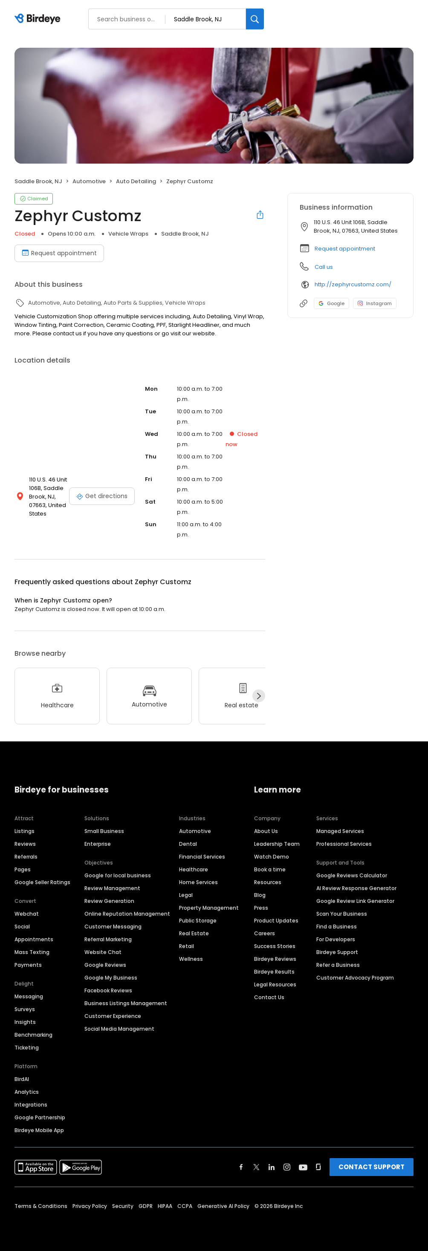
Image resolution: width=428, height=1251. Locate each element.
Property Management (209, 907)
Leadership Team (277, 843)
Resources (267, 882)
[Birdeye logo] (39, 19)
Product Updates (276, 920)
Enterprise (97, 843)
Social (22, 926)
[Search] (255, 19)
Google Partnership (39, 1117)
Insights (25, 1022)
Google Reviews (105, 965)
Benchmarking (33, 1034)
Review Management (112, 888)
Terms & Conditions (40, 1206)
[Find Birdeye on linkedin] (271, 1167)
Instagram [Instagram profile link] (375, 303)
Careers (264, 933)
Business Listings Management (125, 1003)
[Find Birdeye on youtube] (303, 1167)
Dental (188, 843)
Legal (186, 895)
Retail (186, 946)
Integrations (30, 1104)
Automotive (195, 831)
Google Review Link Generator (355, 901)
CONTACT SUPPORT (371, 1166)
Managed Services (340, 831)
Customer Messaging (113, 926)
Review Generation (109, 901)
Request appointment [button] (345, 249)
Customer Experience (112, 1016)
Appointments (33, 939)
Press (261, 907)
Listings (24, 831)
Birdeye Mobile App (39, 1130)
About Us (266, 831)
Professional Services (344, 843)
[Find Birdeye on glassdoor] (318, 1167)
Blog (260, 895)
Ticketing (26, 1047)
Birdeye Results (274, 971)
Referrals (26, 856)
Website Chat (102, 952)
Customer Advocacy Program (355, 977)
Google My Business (110, 977)
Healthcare (193, 869)
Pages (22, 869)
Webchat (26, 913)
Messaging (28, 996)
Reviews (25, 843)
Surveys (24, 1009)
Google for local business (117, 875)
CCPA (184, 1206)
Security (122, 1206)
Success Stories (274, 946)
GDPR (146, 1206)
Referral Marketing (108, 939)
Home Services (198, 882)
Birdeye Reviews (275, 959)
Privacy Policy (89, 1206)
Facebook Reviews (108, 990)
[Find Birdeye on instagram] (286, 1167)
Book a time (270, 869)
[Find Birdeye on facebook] (241, 1167)
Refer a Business (338, 965)
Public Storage (198, 920)
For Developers (335, 939)
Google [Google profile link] (331, 303)
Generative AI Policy (223, 1206)
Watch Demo (271, 856)
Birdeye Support (337, 952)
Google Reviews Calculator (351, 875)
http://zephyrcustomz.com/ (353, 284)
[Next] (258, 695)
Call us (324, 267)
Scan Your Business (341, 913)
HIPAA (165, 1206)
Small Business (104, 831)
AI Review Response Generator (356, 888)
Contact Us (269, 997)
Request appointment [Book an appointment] (59, 253)
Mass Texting (31, 952)
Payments (28, 965)
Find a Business (336, 926)
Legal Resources (275, 984)
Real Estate (194, 933)
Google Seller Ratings (42, 882)
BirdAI (21, 1079)
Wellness (191, 959)
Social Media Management (119, 1028)
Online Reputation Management (127, 913)
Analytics (26, 1091)
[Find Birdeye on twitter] (256, 1167)
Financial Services (202, 856)
